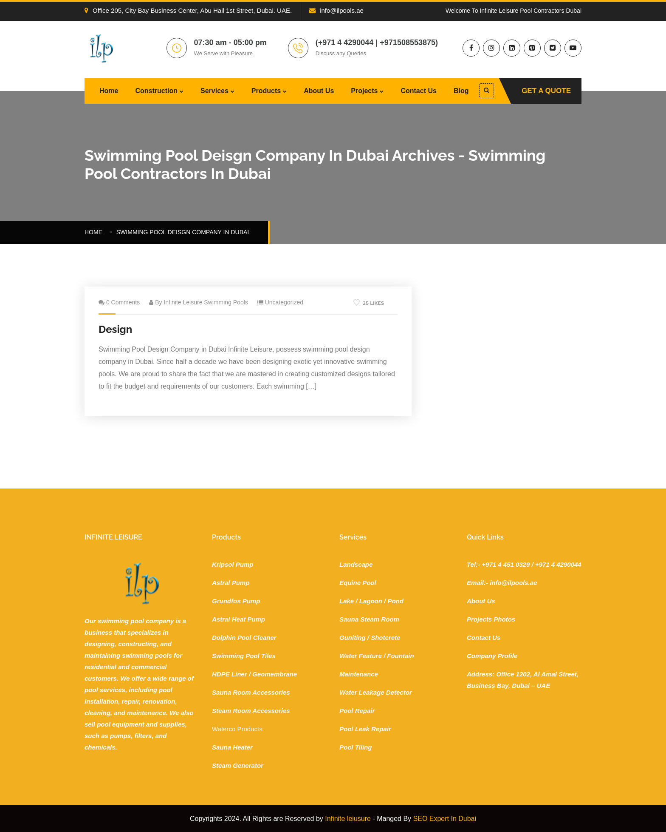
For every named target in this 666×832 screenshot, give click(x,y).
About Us (319, 90)
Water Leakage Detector (375, 692)
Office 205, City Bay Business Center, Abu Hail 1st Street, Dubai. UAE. (188, 10)
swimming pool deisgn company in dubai (182, 232)
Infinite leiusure (348, 818)
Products (266, 90)
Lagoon (370, 601)
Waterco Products (237, 729)
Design (115, 329)
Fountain (400, 655)
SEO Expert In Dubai (445, 818)
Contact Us (418, 90)
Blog (461, 90)
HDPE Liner (229, 674)
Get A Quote (546, 91)
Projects (364, 90)
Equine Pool (357, 582)
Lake (346, 601)
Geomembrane (274, 674)
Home (108, 90)
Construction (156, 90)
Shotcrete (385, 637)
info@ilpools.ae (336, 10)
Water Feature (360, 655)
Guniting (352, 637)
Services (214, 90)
